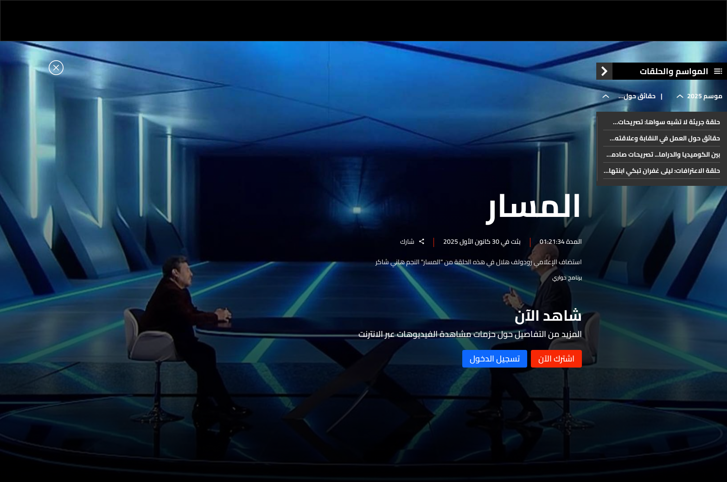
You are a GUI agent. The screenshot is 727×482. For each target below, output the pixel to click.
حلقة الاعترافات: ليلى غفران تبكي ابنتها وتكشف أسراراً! (664, 170)
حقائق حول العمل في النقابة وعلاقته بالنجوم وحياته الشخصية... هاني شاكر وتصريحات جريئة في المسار (667, 138)
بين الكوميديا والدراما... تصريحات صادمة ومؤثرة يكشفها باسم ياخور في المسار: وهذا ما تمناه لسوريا (663, 154)
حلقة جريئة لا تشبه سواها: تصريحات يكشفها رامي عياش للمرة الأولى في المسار (668, 121)
